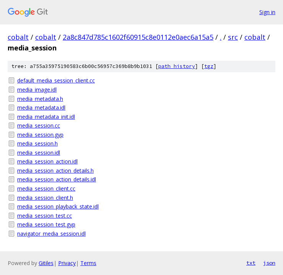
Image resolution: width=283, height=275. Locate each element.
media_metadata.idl (41, 107)
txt (250, 262)
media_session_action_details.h (55, 170)
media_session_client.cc (46, 188)
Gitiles (46, 263)
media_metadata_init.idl (46, 116)
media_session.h (37, 143)
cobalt (18, 37)
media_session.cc (38, 125)
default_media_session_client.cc (56, 80)
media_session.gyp (40, 134)
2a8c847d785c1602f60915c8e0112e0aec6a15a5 (138, 37)
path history (176, 66)
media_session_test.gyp (46, 224)
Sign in (267, 12)
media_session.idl (38, 152)
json (269, 262)
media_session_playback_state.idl (58, 206)
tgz (208, 66)
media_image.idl (37, 89)
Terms (88, 263)
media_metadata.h (40, 98)
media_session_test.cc (44, 215)
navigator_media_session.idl (51, 233)
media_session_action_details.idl (56, 179)
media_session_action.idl (47, 161)
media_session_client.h (45, 197)
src (233, 37)
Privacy (67, 263)
